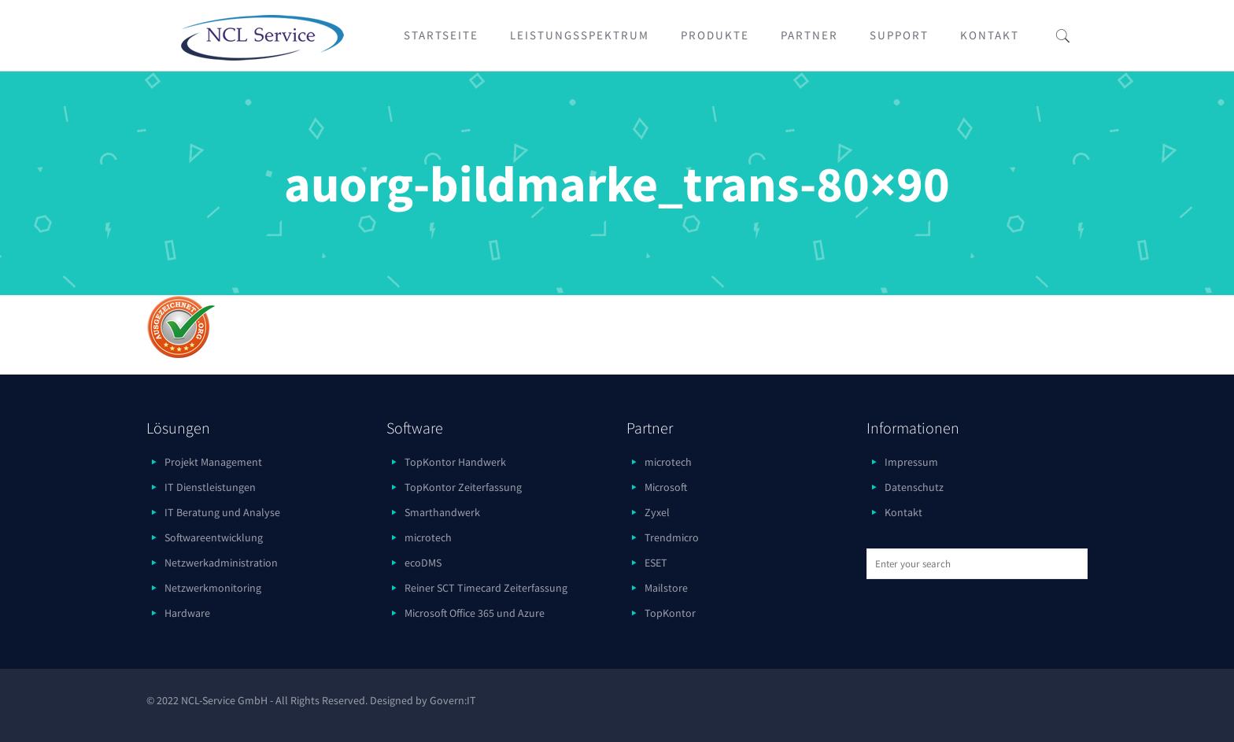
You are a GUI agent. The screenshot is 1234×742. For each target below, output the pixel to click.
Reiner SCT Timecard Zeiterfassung (486, 588)
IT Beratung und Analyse (222, 512)
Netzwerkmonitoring (212, 588)
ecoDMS (423, 563)
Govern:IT (453, 700)
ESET (656, 563)
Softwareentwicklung (213, 537)
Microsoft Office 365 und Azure (475, 613)
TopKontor (670, 613)
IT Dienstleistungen (210, 487)
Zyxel (657, 512)
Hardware (187, 613)
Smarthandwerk (442, 512)
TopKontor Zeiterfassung (463, 487)
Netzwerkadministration (221, 563)
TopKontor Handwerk (455, 462)
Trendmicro (672, 537)
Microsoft (666, 487)
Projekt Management (213, 462)
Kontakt (903, 512)
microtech (428, 537)
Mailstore (666, 588)
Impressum (911, 462)
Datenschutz (914, 487)
